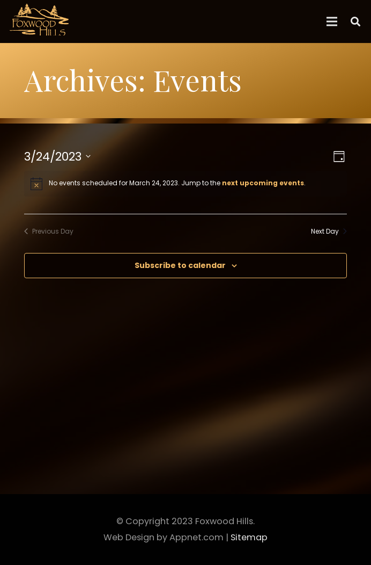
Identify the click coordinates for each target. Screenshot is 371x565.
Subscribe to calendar (180, 265)
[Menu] (332, 21)
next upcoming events (263, 182)
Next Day (329, 231)
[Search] (355, 21)
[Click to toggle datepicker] (57, 156)
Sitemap (249, 537)
